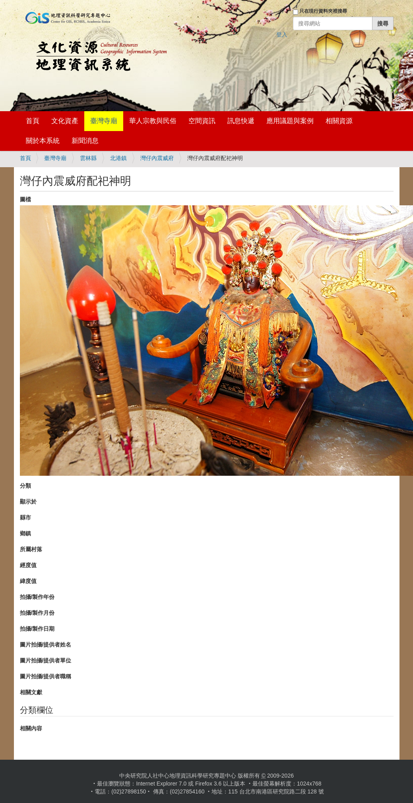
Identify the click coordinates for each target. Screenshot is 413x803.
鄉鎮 (25, 533)
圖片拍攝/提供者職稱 (46, 676)
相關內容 (31, 728)
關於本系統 (43, 141)
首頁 (32, 121)
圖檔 (25, 199)
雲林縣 (88, 158)
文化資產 (64, 121)
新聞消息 (85, 141)
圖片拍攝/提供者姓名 (46, 644)
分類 (25, 486)
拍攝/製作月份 (37, 613)
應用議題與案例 (290, 121)
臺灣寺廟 (103, 121)
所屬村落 (31, 549)
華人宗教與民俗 (152, 121)
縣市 (25, 517)
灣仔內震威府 (157, 158)
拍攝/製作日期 (37, 628)
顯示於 (28, 501)
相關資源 (339, 121)
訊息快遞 (240, 121)
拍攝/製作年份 (37, 597)
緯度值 (28, 581)
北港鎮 (118, 158)
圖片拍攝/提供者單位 (46, 660)
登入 (281, 34)
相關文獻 (31, 692)
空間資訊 (201, 121)
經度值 (28, 565)
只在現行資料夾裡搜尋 (323, 11)
